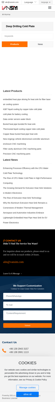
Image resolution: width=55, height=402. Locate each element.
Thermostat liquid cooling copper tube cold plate (24, 129)
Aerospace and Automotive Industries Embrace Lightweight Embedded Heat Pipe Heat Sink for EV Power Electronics (25, 218)
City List (24, 395)
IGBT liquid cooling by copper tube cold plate (22, 109)
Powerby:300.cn (8, 395)
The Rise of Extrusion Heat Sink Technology (22, 198)
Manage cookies (27, 387)
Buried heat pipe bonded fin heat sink (19, 124)
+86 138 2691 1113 (18, 352)
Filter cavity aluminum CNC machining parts (22, 149)
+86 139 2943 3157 (18, 349)
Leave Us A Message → (12, 274)
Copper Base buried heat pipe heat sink (20, 134)
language (44, 2)
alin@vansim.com (10, 2)
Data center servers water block (17, 119)
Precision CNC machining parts (16, 154)
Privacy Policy (34, 395)
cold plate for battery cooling (15, 114)
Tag (18, 395)
